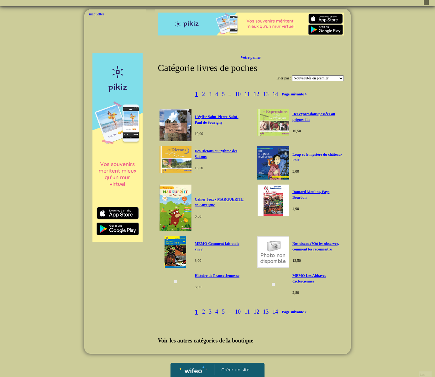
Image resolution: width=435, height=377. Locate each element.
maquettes (96, 14)
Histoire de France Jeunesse (217, 275)
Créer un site (235, 369)
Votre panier (251, 57)
